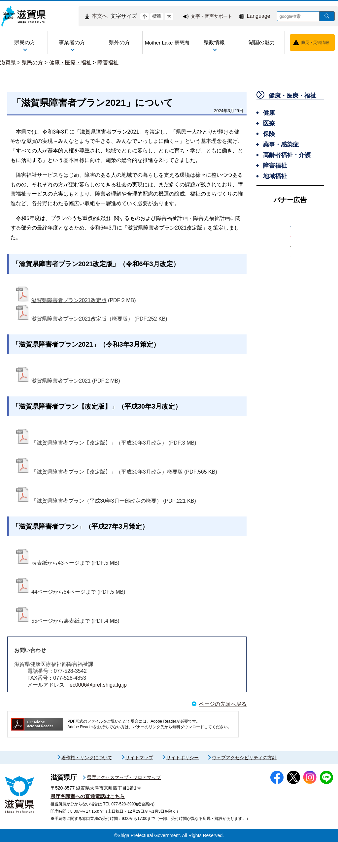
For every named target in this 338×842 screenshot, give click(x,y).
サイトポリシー (182, 757)
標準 (156, 16)
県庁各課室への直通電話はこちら (88, 796)
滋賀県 (8, 62)
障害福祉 (107, 62)
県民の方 (32, 62)
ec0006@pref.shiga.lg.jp (98, 685)
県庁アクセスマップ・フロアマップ (124, 777)
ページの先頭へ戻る (223, 704)
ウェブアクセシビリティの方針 (244, 757)
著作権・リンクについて (86, 757)
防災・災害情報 (315, 42)
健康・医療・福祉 (70, 62)
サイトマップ (139, 757)
